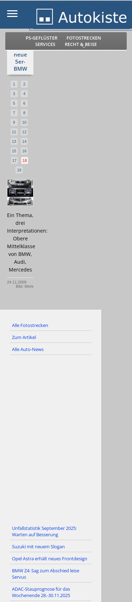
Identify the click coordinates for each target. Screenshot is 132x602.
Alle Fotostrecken (30, 325)
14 (24, 141)
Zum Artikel (24, 337)
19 (19, 170)
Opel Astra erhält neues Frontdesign (49, 558)
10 (24, 122)
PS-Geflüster (41, 38)
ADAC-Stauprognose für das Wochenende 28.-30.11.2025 (41, 592)
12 (24, 132)
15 (14, 151)
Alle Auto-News (28, 349)
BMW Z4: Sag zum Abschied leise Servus (45, 573)
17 (14, 160)
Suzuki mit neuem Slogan (38, 546)
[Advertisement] (66, 439)
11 (14, 132)
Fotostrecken (84, 38)
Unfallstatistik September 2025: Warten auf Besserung (44, 531)
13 (14, 141)
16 (24, 151)
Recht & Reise (81, 44)
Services (45, 44)
